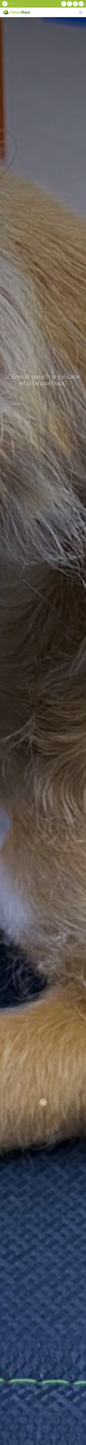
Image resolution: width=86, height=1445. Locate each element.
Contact (9, 3)
